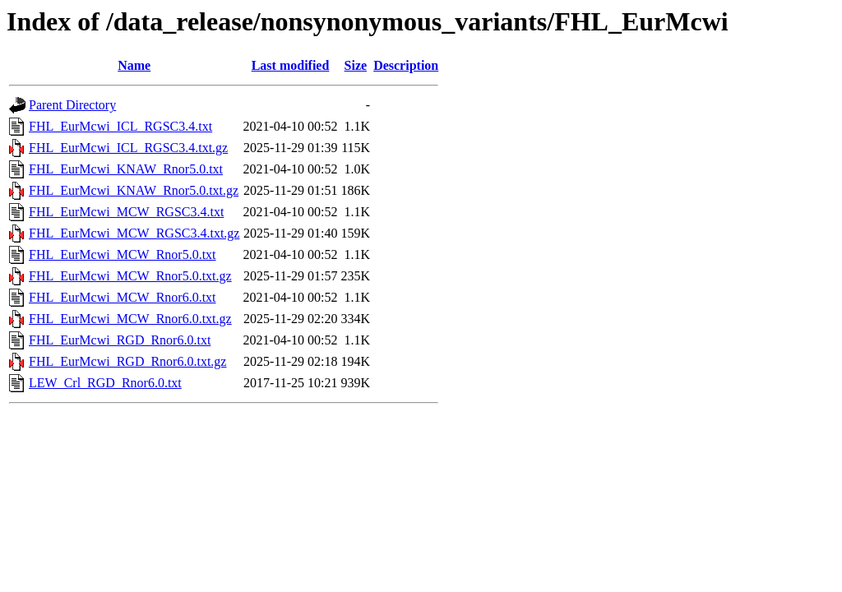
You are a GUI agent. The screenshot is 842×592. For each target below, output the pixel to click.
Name (134, 65)
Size (356, 65)
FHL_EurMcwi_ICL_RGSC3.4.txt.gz (128, 148)
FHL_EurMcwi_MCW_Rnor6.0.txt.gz (130, 319)
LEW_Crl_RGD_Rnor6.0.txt (105, 383)
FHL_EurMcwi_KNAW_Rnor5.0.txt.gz (133, 190)
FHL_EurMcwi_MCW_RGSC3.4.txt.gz (134, 233)
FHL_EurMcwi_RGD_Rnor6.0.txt (119, 340)
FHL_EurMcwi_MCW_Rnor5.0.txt (122, 254)
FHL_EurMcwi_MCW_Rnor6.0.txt (122, 297)
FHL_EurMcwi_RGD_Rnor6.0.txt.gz (127, 361)
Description (405, 65)
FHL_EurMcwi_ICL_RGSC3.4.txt (120, 126)
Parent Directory (72, 105)
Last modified (291, 65)
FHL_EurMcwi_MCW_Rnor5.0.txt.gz (130, 276)
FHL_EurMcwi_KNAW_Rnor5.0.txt (126, 169)
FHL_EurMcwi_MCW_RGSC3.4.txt (126, 212)
